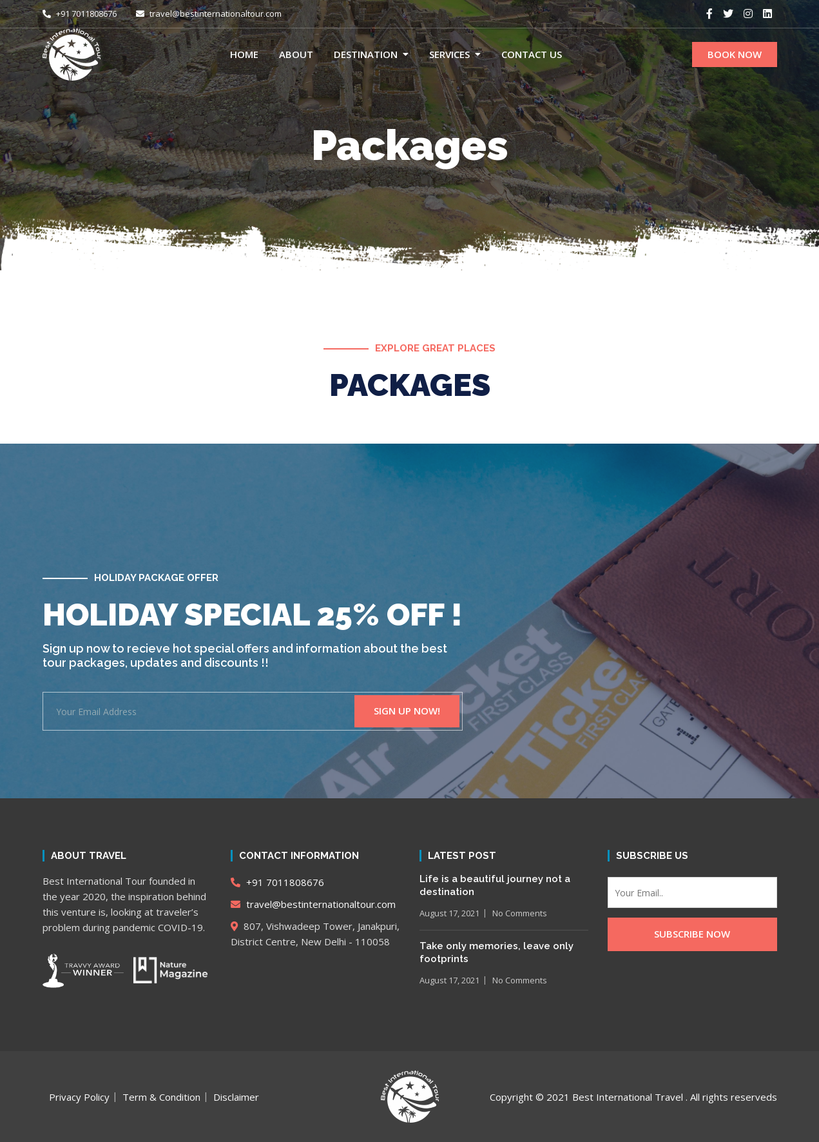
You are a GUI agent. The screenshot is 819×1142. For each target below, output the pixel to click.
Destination (366, 54)
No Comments (519, 913)
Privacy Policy (79, 1096)
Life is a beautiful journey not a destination (494, 885)
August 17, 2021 (449, 913)
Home (244, 54)
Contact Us (531, 54)
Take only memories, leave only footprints (496, 952)
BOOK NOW (735, 54)
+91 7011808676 (80, 13)
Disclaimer (236, 1096)
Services (449, 54)
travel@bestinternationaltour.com (209, 13)
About (296, 54)
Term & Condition (161, 1096)
